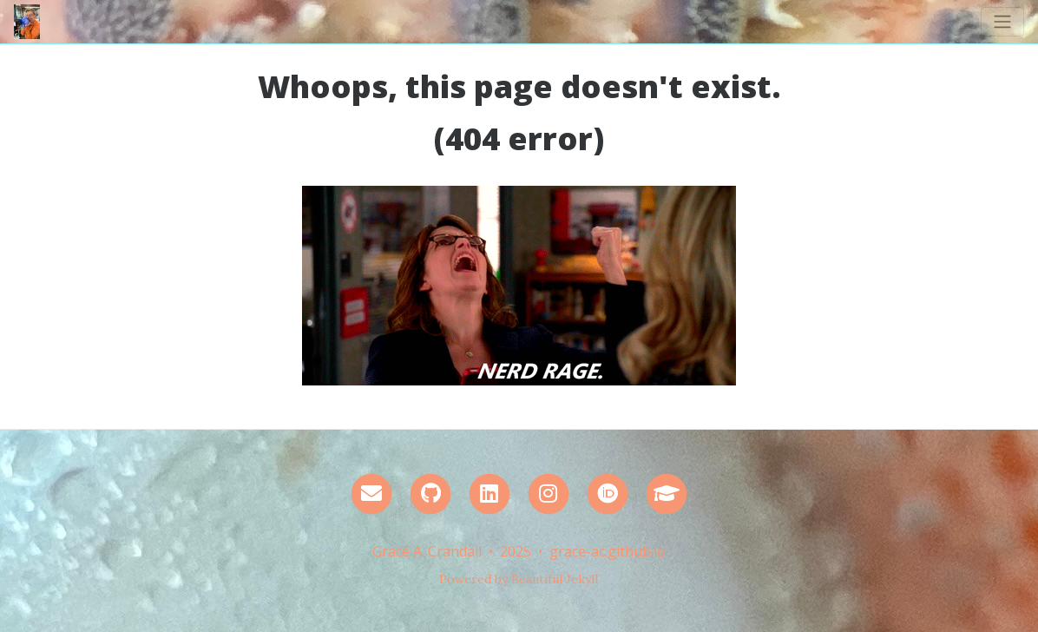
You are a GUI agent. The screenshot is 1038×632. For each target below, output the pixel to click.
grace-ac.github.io (607, 551)
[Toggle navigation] (1002, 21)
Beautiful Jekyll (554, 579)
